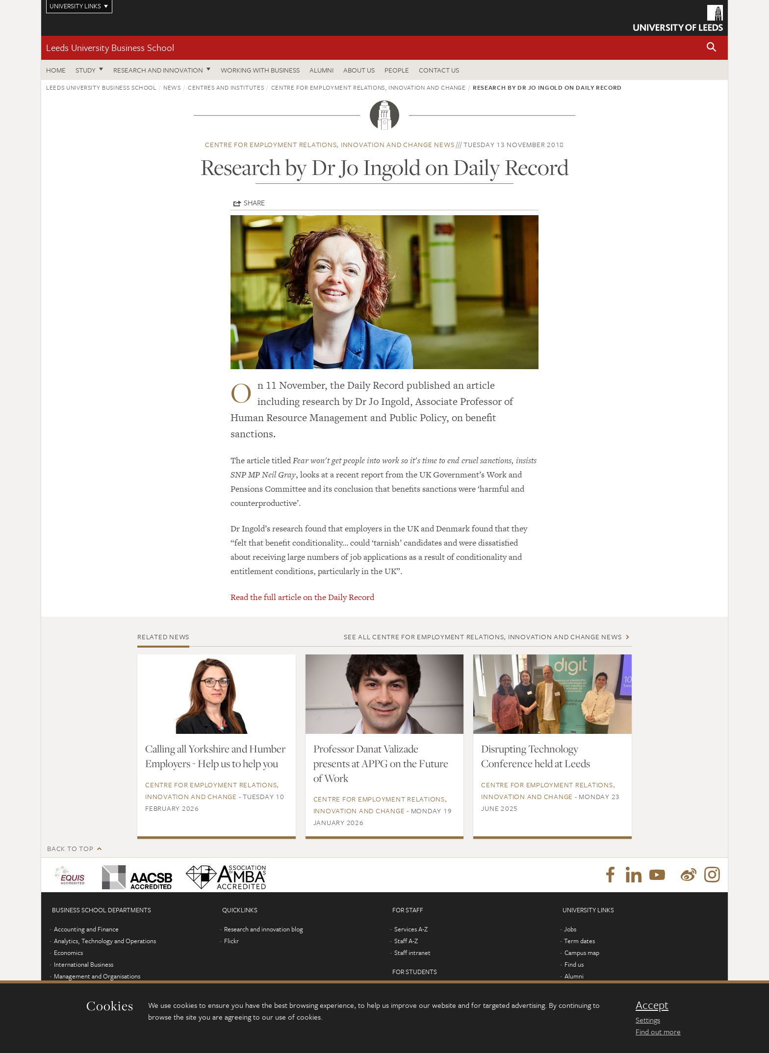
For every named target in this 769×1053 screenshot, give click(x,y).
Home (56, 70)
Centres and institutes (226, 87)
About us (359, 70)
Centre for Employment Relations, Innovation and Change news (329, 144)
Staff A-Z (406, 941)
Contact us (439, 70)
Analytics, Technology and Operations (105, 941)
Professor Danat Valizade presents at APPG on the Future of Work (380, 763)
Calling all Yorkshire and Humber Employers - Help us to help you (215, 756)
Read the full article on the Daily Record (302, 597)
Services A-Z (411, 929)
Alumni (321, 70)
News (172, 87)
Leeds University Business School (110, 47)
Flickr (231, 941)
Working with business (260, 70)
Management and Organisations (97, 976)
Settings (648, 1019)
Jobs (570, 929)
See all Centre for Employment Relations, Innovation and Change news (482, 636)
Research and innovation (158, 70)
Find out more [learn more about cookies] (658, 1031)
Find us (574, 964)
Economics (68, 952)
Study (86, 70)
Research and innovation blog (263, 929)
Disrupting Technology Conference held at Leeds (535, 756)
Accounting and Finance (86, 929)
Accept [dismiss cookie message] (652, 1005)
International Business (83, 964)
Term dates (579, 941)
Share (254, 202)
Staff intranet (412, 952)
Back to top (70, 848)
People (396, 70)
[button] (711, 48)
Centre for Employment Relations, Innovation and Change (368, 87)
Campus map (581, 952)
